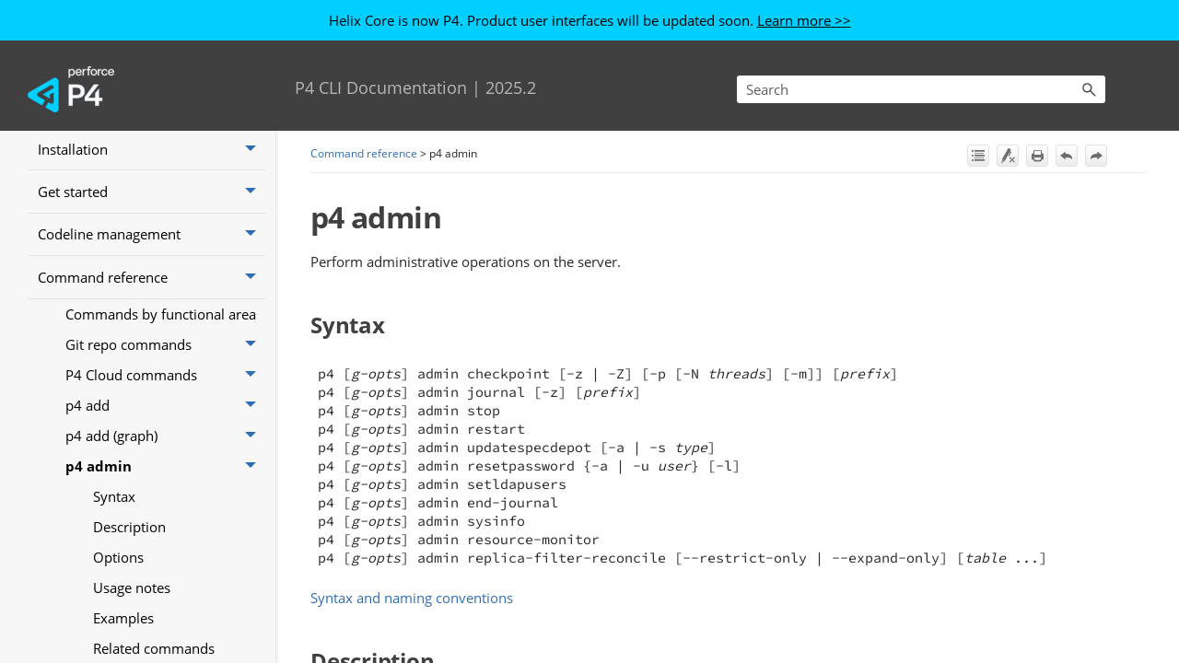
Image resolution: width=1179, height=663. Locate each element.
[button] (1088, 89)
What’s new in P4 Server (152, 195)
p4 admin (165, 556)
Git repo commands (165, 434)
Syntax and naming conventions (411, 597)
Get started (152, 281)
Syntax (114, 585)
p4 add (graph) (165, 525)
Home (57, 153)
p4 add (165, 495)
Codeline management (152, 324)
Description (129, 616)
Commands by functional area (160, 403)
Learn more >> (804, 20)
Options (118, 646)
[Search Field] (921, 89)
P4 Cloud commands (165, 464)
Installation (152, 238)
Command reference (152, 366)
